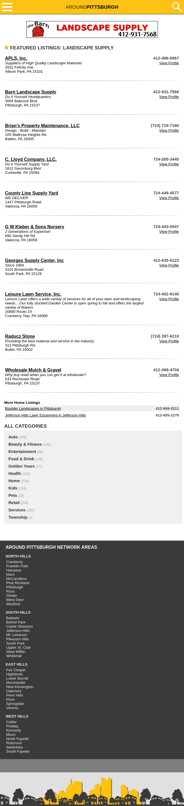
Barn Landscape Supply (30, 92)
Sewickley (14, 747)
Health (14, 473)
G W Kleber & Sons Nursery (34, 226)
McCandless (16, 579)
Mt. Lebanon (16, 635)
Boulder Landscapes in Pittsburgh (33, 408)
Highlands (14, 674)
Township (17, 517)
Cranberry (14, 562)
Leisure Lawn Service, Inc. (33, 294)
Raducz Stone (20, 336)
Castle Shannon (19, 626)
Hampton (13, 570)
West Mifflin (15, 652)
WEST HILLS (17, 716)
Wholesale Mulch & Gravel (33, 370)
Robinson (14, 743)
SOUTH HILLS (18, 612)
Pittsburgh (14, 587)
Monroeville (15, 682)
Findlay (12, 726)
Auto (13, 437)
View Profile (169, 63)
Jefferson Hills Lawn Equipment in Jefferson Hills (45, 415)
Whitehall (14, 656)
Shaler (11, 595)
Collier (11, 722)
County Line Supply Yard (31, 193)
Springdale (15, 704)
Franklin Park (17, 566)
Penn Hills (14, 695)
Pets (12, 495)
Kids (12, 488)
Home (14, 481)
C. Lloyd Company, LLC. (31, 159)
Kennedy (13, 730)
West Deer (15, 600)
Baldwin (12, 618)
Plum (10, 699)
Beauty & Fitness (25, 444)
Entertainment (22, 451)
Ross (10, 591)
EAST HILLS (17, 664)
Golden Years (21, 466)
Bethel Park (16, 622)
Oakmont (13, 691)
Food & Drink (21, 459)
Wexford (13, 604)
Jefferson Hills (17, 631)
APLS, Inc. (16, 58)
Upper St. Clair (18, 647)
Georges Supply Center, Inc (34, 260)
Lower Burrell (17, 678)
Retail (14, 502)
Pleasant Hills (17, 639)
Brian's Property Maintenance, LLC (42, 125)
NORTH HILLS (18, 556)
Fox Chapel (15, 670)
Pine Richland (17, 583)
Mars (10, 574)
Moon (10, 734)
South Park (15, 643)
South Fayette (17, 751)
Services (16, 510)
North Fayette (17, 739)
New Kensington (19, 687)
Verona (12, 708)
